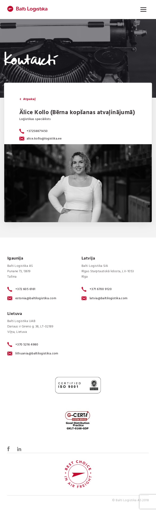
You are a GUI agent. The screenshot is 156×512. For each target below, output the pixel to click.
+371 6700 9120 (97, 289)
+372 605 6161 (21, 289)
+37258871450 (37, 131)
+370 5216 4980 (22, 344)
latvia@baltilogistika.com (105, 298)
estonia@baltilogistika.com (31, 298)
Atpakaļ (28, 99)
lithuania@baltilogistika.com (32, 353)
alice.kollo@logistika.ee (40, 138)
